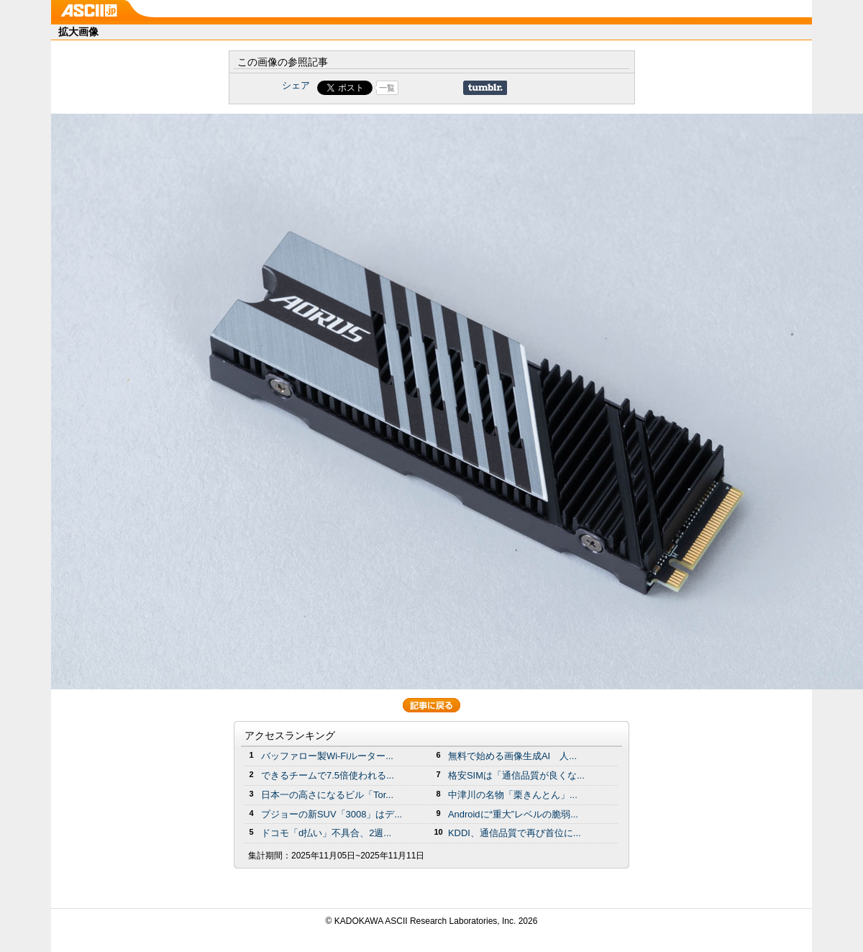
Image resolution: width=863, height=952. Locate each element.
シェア (296, 85)
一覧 (387, 87)
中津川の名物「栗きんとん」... (512, 794)
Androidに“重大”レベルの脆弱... (513, 814)
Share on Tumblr (485, 88)
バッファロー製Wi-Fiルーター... (327, 756)
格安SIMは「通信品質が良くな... (516, 775)
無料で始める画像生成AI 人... (512, 756)
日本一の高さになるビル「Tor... (327, 794)
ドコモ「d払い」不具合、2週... (326, 833)
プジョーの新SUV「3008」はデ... (331, 814)
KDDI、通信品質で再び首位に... (514, 833)
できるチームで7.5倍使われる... (327, 775)
